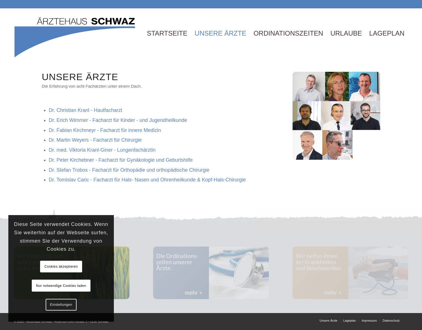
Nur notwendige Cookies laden (61, 286)
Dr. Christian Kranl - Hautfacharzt (85, 110)
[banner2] (211, 273)
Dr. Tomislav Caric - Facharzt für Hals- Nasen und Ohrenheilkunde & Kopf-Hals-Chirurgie (147, 180)
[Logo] (75, 33)
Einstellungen (61, 305)
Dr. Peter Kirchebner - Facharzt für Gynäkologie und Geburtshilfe (121, 160)
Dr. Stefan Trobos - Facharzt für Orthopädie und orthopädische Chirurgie (129, 170)
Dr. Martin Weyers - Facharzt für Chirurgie (95, 140)
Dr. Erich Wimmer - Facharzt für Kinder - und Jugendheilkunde (118, 120)
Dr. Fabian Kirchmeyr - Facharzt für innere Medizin (105, 130)
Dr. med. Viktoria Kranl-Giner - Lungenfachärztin (102, 150)
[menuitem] (167, 33)
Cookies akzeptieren (61, 267)
